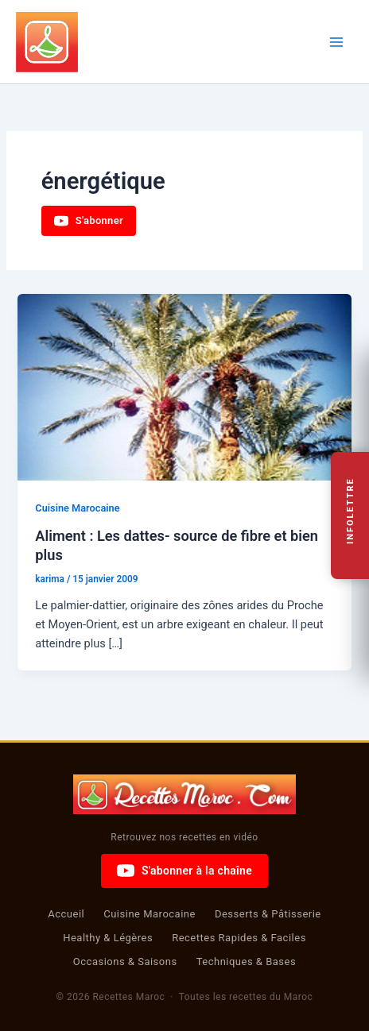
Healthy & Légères (108, 938)
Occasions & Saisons (125, 961)
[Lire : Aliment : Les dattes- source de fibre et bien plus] (184, 386)
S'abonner (88, 221)
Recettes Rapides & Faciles (239, 938)
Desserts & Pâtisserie (268, 914)
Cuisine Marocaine (77, 508)
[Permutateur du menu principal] (336, 42)
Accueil (66, 914)
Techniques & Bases (246, 961)
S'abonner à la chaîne (184, 870)
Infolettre (350, 511)
